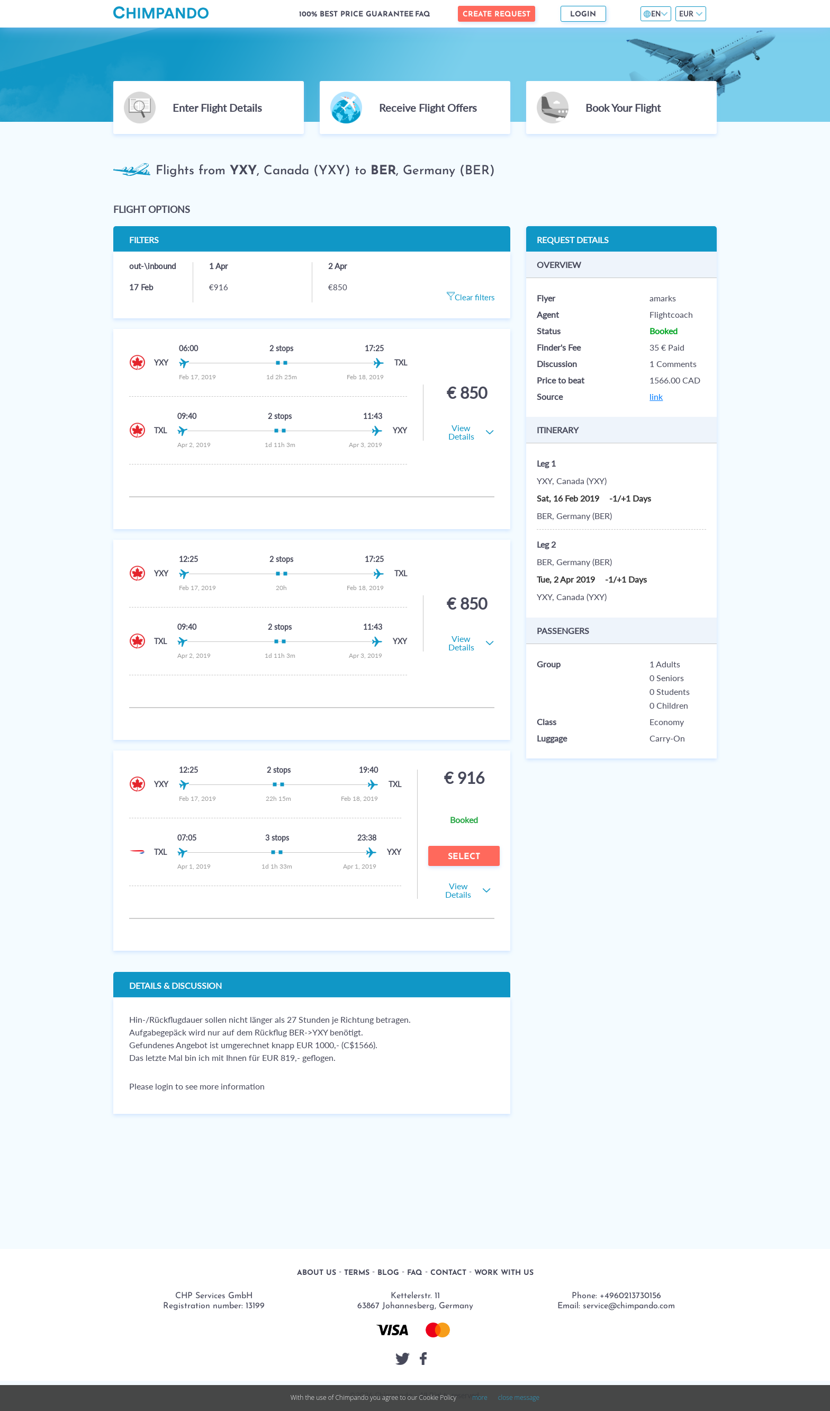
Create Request (496, 15)
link (656, 396)
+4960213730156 (630, 1296)
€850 (337, 287)
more (480, 1397)
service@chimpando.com (629, 1306)
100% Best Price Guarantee (356, 15)
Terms (356, 1273)
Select (464, 857)
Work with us (504, 1273)
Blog (388, 1273)
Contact (448, 1273)
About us (316, 1273)
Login (583, 15)
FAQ (422, 15)
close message (518, 1397)
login (164, 1086)
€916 (218, 287)
